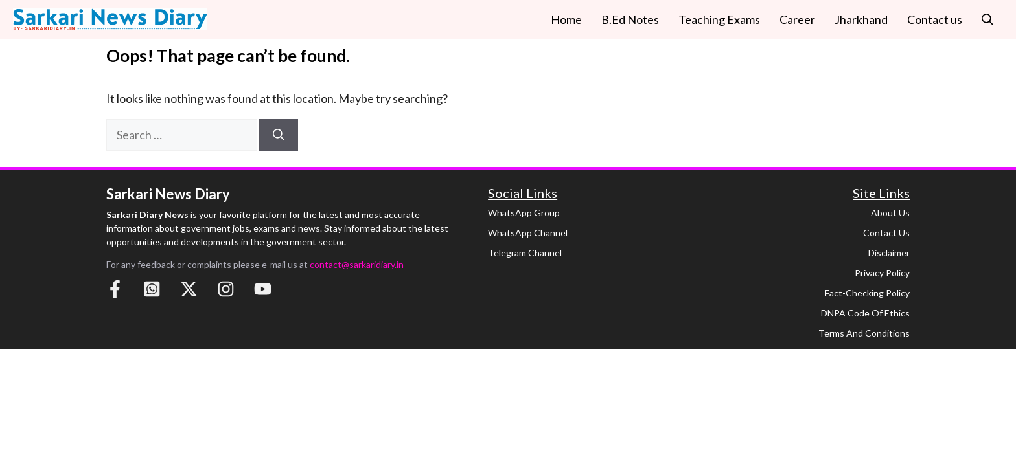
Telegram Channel (525, 252)
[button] (987, 19)
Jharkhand (861, 19)
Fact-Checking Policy (867, 292)
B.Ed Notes (630, 19)
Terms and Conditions (864, 332)
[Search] (278, 135)
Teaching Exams (719, 19)
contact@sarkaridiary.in (357, 264)
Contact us (934, 19)
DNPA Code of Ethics (865, 312)
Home (566, 19)
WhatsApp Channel (528, 232)
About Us (890, 212)
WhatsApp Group (524, 212)
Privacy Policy (882, 272)
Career (797, 19)
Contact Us (886, 232)
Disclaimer (889, 252)
